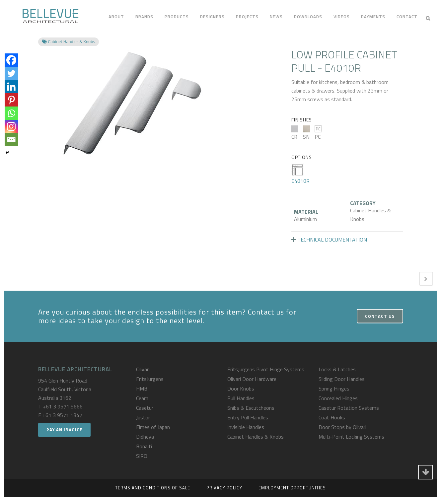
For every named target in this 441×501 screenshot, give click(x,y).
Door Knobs (240, 388)
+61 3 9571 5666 (63, 406)
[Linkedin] (11, 86)
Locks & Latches (337, 369)
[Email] (11, 139)
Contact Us (380, 316)
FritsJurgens (150, 379)
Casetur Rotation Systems (349, 407)
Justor (143, 417)
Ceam (142, 398)
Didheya (145, 436)
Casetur (144, 407)
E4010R (300, 174)
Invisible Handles (245, 427)
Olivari (143, 369)
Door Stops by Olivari (342, 427)
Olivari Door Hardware (251, 379)
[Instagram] (11, 126)
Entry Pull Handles (247, 417)
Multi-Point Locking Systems (351, 436)
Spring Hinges (334, 388)
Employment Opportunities (292, 487)
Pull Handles (241, 398)
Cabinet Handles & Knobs (255, 436)
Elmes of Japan (153, 427)
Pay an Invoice (64, 429)
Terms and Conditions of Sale (152, 487)
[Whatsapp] (11, 113)
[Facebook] (11, 60)
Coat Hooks (332, 417)
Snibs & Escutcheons (250, 407)
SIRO (141, 456)
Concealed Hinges (338, 398)
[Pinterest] (11, 100)
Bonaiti (144, 446)
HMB (141, 388)
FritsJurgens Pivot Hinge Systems (265, 369)
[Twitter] (11, 73)
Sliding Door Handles (342, 379)
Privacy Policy (224, 487)
